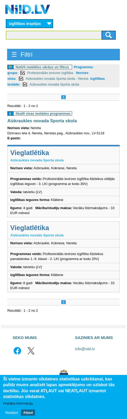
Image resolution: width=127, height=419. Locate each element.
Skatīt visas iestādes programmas (43, 113)
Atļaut (28, 413)
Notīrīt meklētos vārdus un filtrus (42, 67)
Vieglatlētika (29, 152)
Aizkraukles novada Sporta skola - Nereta (57, 79)
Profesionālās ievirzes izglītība (50, 73)
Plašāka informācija (18, 404)
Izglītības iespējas (25, 24)
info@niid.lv (85, 349)
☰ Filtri (22, 54)
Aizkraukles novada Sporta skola (54, 84)
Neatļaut (11, 413)
